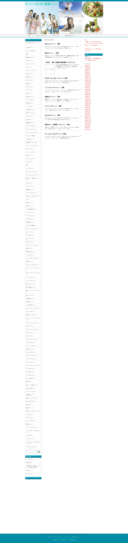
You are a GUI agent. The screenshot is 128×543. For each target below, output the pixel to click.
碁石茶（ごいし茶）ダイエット (33, 411)
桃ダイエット (29, 93)
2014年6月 (87, 89)
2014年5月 (87, 91)
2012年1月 (87, 116)
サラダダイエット (30, 161)
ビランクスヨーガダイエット (32, 258)
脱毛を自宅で (29, 462)
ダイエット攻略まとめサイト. (63, 539)
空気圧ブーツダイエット (31, 314)
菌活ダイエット (29, 83)
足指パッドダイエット (31, 112)
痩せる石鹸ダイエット (31, 287)
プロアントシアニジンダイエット (33, 268)
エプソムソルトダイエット (32, 132)
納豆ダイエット (29, 202)
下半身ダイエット (30, 47)
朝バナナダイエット (30, 326)
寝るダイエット (29, 155)
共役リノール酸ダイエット (32, 385)
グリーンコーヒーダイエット (32, 145)
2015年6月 (87, 67)
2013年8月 (87, 107)
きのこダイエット (30, 60)
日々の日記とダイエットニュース (33, 43)
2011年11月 (88, 120)
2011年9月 (87, 124)
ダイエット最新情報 (30, 225)
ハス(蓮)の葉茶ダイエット (32, 209)
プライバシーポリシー (41, 35)
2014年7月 (87, 87)
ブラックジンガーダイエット (32, 264)
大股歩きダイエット (30, 77)
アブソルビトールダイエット (32, 339)
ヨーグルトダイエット (31, 158)
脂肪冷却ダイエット (30, 57)
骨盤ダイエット (29, 248)
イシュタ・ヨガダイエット (32, 345)
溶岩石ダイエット (30, 301)
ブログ (27, 199)
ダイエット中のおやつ (31, 126)
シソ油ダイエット (30, 435)
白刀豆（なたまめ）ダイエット (33, 196)
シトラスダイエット (30, 438)
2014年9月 (87, 83)
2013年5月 (87, 113)
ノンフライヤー (29, 106)
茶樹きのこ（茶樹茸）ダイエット (33, 179)
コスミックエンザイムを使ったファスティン (33, 442)
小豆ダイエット (29, 336)
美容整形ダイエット (30, 222)
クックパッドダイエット (31, 152)
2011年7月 (87, 127)
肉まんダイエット (30, 205)
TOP (29, 35)
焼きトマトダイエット (31, 284)
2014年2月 (87, 96)
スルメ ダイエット (30, 232)
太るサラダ (28, 470)
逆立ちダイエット (30, 73)
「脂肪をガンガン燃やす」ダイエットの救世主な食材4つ (33, 466)
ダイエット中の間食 (30, 135)
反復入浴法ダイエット (31, 251)
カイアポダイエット (30, 368)
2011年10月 (88, 122)
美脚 (27, 54)
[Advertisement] (31, 503)
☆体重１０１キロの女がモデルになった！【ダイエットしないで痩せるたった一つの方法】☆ (93, 43)
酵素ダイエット (29, 424)
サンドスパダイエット (31, 420)
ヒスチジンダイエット (31, 212)
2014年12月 (88, 78)
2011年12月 (88, 118)
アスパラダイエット (30, 332)
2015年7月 (87, 65)
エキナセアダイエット (31, 352)
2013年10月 (88, 104)
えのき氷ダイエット (30, 219)
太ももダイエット (30, 116)
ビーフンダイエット (30, 215)
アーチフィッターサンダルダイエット (33, 319)
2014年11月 (88, 80)
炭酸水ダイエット (30, 189)
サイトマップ (56, 35)
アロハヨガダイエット (31, 342)
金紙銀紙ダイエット (30, 394)
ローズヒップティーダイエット (33, 308)
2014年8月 (87, 85)
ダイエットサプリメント (31, 70)
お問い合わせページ (69, 35)
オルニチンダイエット (31, 362)
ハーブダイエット (30, 90)
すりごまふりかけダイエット (32, 175)
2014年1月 (87, 98)
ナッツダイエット (30, 168)
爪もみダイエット (30, 183)
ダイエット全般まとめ (31, 50)
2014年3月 (87, 94)
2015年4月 (87, 71)
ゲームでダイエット (30, 99)
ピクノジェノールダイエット (32, 228)
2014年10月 (88, 82)
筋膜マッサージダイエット (32, 398)
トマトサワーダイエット (31, 192)
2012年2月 (87, 114)
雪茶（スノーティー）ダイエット (33, 291)
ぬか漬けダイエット (30, 96)
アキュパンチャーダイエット (32, 329)
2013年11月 (88, 102)
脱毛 (27, 165)
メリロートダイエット (31, 280)
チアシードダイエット (31, 63)
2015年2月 (87, 74)
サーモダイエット (30, 414)
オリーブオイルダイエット (32, 358)
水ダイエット (29, 67)
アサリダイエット (30, 80)
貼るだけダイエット (30, 241)
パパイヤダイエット (30, 255)
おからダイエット (30, 148)
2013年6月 (87, 111)
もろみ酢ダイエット (30, 109)
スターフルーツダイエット (32, 171)
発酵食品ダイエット (30, 122)
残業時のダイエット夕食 (31, 142)
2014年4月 (87, 93)
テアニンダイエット (30, 186)
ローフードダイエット (31, 311)
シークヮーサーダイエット (32, 427)
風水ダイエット (29, 261)
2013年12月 (88, 100)
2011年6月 (87, 129)
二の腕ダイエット (30, 139)
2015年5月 (87, 69)
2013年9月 (87, 105)
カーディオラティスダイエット (33, 365)
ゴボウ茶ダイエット (30, 235)
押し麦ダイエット (30, 103)
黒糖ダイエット (29, 407)
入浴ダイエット (29, 119)
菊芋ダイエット (29, 381)
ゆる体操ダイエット (30, 298)
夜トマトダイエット (30, 238)
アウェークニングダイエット (32, 322)
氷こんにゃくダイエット (31, 129)
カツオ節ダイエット (30, 371)
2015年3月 (87, 72)
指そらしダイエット (30, 295)
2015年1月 (87, 76)
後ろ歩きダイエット (30, 349)
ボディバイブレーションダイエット (33, 273)
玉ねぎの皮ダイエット (31, 388)
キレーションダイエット (31, 391)
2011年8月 (87, 125)
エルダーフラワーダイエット (32, 355)
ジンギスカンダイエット (31, 446)
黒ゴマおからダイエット (31, 401)
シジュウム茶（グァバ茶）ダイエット (33, 431)
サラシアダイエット (30, 417)
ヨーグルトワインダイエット (32, 245)
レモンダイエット (30, 86)
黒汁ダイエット (29, 404)
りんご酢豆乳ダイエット (31, 305)
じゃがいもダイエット (31, 375)
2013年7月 (87, 109)
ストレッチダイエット (31, 277)
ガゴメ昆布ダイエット (31, 378)
